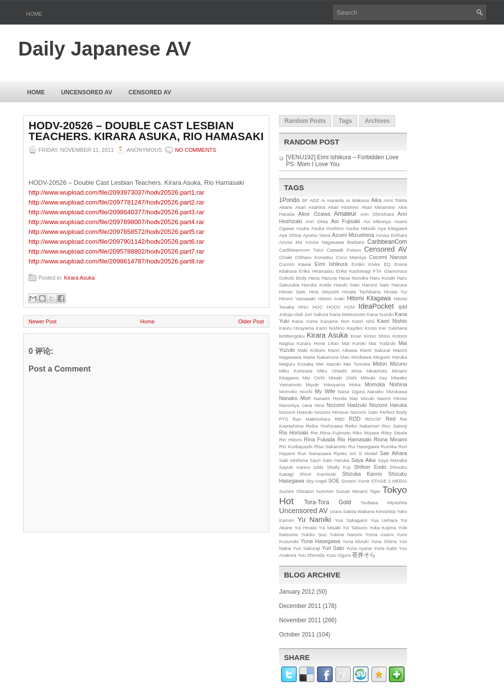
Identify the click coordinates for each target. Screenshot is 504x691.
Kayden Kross (361, 328)
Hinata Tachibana (361, 291)
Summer (325, 491)
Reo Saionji (394, 426)
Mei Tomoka (357, 364)
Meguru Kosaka (296, 364)
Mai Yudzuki (382, 343)
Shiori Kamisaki (317, 474)
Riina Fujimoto (335, 432)
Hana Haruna (322, 278)
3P (305, 200)
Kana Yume (304, 321)
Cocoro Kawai (295, 264)
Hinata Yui (395, 291)
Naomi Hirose (392, 398)
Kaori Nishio (392, 321)
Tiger (375, 491)
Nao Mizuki (361, 398)
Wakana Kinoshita (376, 511)
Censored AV (149, 92)
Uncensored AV (86, 92)
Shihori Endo (370, 467)
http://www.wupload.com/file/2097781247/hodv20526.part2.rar (116, 202)
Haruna (399, 285)
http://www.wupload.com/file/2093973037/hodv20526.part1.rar (116, 192)
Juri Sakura (316, 314)
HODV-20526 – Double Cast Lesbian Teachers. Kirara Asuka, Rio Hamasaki (146, 131)
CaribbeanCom (387, 241)
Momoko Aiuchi (295, 391)
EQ (387, 264)
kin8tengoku (292, 336)
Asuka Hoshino (327, 228)
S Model (368, 453)
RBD (340, 419)
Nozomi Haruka (388, 405)
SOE (334, 481)
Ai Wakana (357, 200)
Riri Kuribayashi (296, 446)
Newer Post (43, 321)
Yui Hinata (305, 527)
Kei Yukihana (393, 328)
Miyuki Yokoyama (325, 384)
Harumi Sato (375, 285)
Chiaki (285, 257)
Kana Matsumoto (348, 314)
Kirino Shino (377, 336)
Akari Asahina (310, 207)
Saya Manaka (392, 460)
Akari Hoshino (343, 207)
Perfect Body (393, 412)
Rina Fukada (319, 439)
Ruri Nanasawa (314, 453)
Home (34, 14)
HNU (303, 307)
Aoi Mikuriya (377, 221)
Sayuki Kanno (294, 467)
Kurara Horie (311, 343)
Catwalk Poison (344, 250)
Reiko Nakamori (362, 426)
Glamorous (395, 271)
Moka (354, 384)
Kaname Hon (334, 321)
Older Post (251, 321)
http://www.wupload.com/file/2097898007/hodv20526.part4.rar (116, 222)
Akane (285, 207)
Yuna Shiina (384, 541)
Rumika (389, 446)
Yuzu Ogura (338, 555)
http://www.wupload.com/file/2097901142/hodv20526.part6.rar (116, 241)
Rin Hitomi (290, 439)
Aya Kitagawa (392, 228)
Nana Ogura (351, 391)
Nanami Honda (330, 398)
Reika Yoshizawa (324, 426)
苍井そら (364, 554)
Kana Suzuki (380, 314)
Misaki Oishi (343, 377)
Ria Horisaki (294, 432)
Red (391, 419)
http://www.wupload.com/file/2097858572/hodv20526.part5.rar (116, 231)
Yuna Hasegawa (320, 541)
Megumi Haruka (390, 357)
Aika (376, 200)
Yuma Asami (379, 534)
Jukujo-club (291, 314)
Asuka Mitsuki (361, 228)
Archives (377, 120)
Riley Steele (394, 432)
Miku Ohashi (331, 371)
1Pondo (289, 200)
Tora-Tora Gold (327, 502)
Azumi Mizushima (353, 235)
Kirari (355, 336)
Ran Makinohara (312, 419)
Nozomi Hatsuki (296, 412)
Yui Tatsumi (355, 527)
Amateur (345, 213)
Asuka (303, 228)
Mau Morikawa (355, 357)
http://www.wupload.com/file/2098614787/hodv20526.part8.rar (116, 261)
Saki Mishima (293, 460)
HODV (334, 307)
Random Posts (305, 120)
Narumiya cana (295, 405)
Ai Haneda (332, 200)
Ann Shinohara (377, 214)
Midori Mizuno (390, 364)
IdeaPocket (376, 306)
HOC (318, 307)
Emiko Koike (365, 264)
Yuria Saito (385, 548)
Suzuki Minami (352, 491)
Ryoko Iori (345, 453)
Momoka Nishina (386, 384)
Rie (314, 432)
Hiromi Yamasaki (297, 298)
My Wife (325, 391)
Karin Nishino (330, 328)
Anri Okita (316, 221)
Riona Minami (390, 439)
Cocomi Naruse (388, 257)
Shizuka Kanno (362, 474)
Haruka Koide (316, 285)
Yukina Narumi (346, 534)
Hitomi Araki (331, 298)
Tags (345, 120)
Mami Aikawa (342, 350)
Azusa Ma (290, 242)
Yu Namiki (314, 519)
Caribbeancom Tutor (301, 250)
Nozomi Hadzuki (347, 405)
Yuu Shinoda (311, 555)
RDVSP (373, 419)
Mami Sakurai (375, 350)
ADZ (314, 200)
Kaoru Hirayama (296, 328)
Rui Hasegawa (363, 446)
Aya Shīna (290, 235)
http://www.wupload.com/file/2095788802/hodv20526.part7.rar (116, 251)
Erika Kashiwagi (353, 271)
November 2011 (300, 620)
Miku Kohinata (296, 371)
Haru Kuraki (382, 278)
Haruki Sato (346, 285)
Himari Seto (292, 291)
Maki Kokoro (311, 350)
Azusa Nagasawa (324, 242)
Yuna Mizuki (356, 541)
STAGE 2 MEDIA (389, 481)
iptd (403, 307)
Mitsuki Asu (374, 377)
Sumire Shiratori (296, 491)
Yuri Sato (333, 548)
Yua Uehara (384, 520)
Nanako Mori (295, 398)
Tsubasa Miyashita (383, 502)
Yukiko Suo (314, 534)
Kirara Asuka (79, 278)
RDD (354, 419)
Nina (319, 405)
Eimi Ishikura (331, 264)
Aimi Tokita (395, 200)
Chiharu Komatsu (314, 257)
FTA (377, 271)
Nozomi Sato (364, 412)
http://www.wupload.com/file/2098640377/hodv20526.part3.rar (116, 212)
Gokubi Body (293, 278)
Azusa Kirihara (391, 235)
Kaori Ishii (363, 321)
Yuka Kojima (382, 527)
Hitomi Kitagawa (369, 298)
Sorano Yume (355, 481)
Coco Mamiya (351, 257)
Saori (315, 460)
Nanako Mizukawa (387, 391)
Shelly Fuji (338, 467)
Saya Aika (363, 460)
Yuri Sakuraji (306, 548)
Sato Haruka (335, 460)
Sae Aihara (393, 453)
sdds (318, 467)
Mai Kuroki (354, 343)
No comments (195, 150)
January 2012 (297, 591)
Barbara (355, 242)
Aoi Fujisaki (345, 221)
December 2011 (300, 606)
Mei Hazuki (328, 364)
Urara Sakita (343, 511)
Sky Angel (316, 481)
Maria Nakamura (321, 357)
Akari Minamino (378, 207)
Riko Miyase (366, 432)
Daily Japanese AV (104, 48)
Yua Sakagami (351, 520)
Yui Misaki (329, 527)
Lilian (333, 343)
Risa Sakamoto (330, 446)
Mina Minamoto (369, 371)
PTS (283, 419)
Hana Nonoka (353, 278)
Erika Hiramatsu (316, 271)
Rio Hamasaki (354, 439)
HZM (350, 307)
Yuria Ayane (359, 548)
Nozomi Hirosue (331, 412)
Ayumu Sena (316, 235)
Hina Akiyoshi (324, 291)
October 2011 (297, 634)
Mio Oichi (313, 377)
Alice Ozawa (314, 214)
